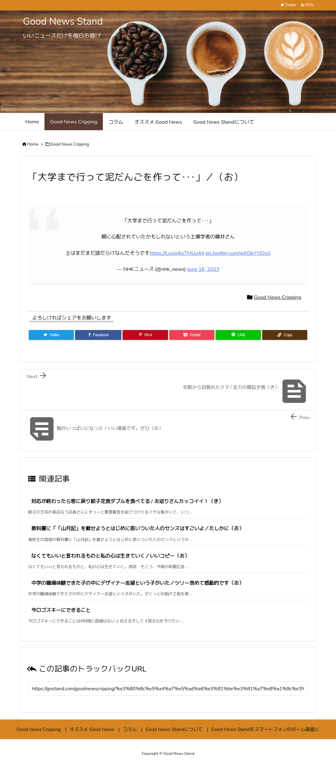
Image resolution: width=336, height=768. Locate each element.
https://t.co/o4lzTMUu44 (176, 253)
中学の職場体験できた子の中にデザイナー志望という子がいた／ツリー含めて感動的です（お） (137, 583)
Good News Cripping (70, 144)
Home (32, 144)
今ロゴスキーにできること (60, 610)
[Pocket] (191, 335)
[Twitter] (51, 335)
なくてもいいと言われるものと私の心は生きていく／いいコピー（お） (110, 555)
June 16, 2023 (203, 269)
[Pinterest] (145, 335)
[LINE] (238, 335)
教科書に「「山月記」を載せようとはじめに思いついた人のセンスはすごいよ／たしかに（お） (137, 528)
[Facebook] (98, 335)
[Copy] (284, 335)
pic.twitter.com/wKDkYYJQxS (238, 253)
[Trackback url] (168, 688)
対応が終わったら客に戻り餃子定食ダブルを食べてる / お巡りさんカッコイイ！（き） (127, 501)
